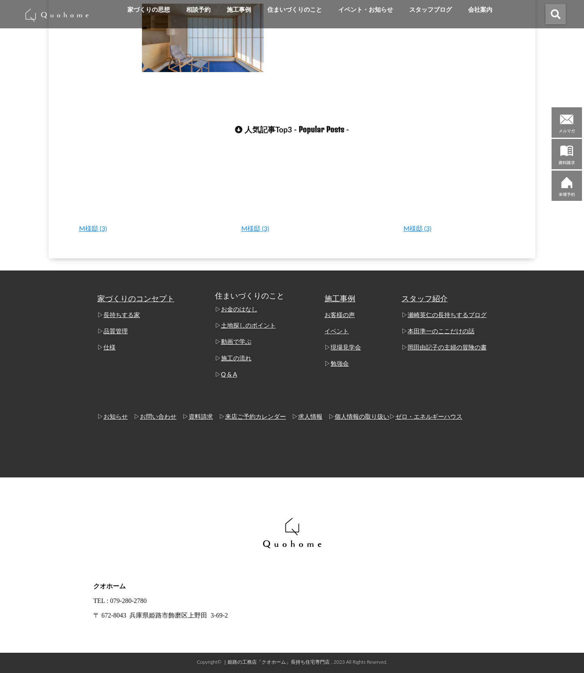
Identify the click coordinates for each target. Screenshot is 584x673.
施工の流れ (236, 358)
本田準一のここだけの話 (441, 331)
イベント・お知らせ (365, 9)
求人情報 (310, 416)
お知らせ (115, 416)
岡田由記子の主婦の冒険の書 (447, 347)
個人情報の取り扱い (362, 416)
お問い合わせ (158, 416)
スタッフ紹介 (425, 298)
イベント (336, 331)
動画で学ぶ (236, 342)
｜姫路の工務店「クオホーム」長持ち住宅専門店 (276, 662)
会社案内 (480, 9)
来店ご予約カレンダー (255, 416)
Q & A (229, 374)
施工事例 (239, 9)
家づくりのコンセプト (135, 298)
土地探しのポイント (248, 325)
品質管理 (115, 331)
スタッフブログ (430, 9)
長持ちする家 (121, 315)
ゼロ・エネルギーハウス (428, 416)
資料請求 (201, 416)
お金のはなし (239, 309)
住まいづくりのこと (294, 9)
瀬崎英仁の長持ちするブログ (447, 315)
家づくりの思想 (148, 9)
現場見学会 (346, 347)
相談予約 (198, 9)
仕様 (109, 347)
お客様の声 (339, 315)
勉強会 (340, 363)
